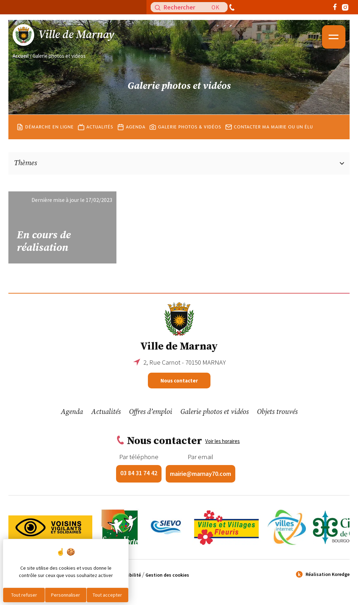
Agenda (131, 131)
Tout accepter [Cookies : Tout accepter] (107, 595)
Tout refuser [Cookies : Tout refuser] (24, 595)
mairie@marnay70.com (200, 474)
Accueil (21, 55)
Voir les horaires (222, 441)
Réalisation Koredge (322, 574)
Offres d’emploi (150, 412)
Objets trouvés (277, 412)
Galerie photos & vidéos (185, 131)
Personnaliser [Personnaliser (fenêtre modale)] (65, 595)
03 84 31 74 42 (138, 473)
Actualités (95, 131)
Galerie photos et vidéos (214, 412)
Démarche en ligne (45, 131)
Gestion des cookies (167, 575)
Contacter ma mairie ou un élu (269, 131)
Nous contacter (179, 380)
